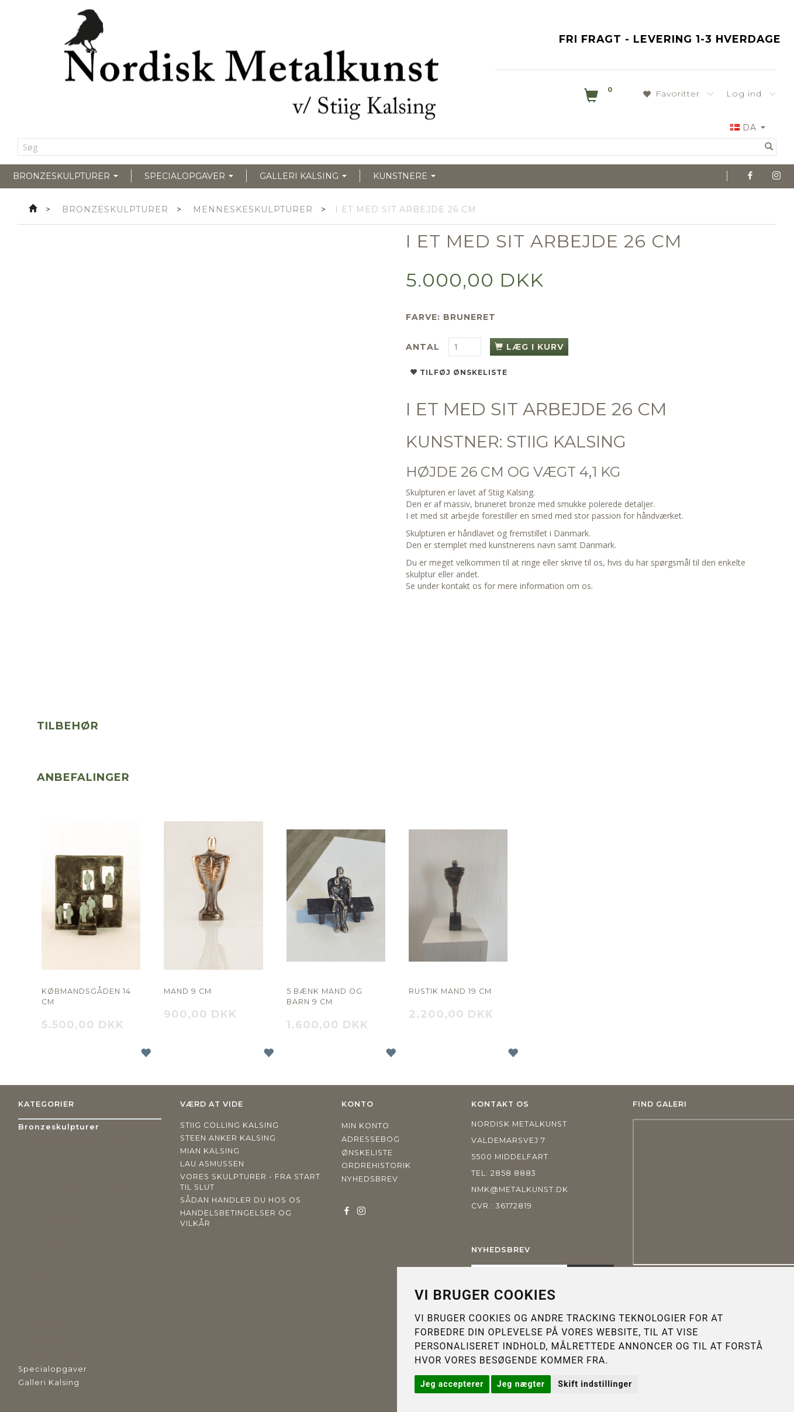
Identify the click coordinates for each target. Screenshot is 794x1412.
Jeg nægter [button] (521, 1384)
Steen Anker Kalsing (228, 1138)
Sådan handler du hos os (240, 1200)
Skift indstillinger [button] (595, 1384)
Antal (424, 347)
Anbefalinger (83, 777)
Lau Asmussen (212, 1163)
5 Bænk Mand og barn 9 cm (324, 996)
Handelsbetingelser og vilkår (236, 1218)
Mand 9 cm (188, 991)
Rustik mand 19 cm (450, 991)
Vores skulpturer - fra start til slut (250, 1181)
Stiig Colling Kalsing (229, 1125)
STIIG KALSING (566, 442)
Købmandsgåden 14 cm (86, 996)
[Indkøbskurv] (599, 98)
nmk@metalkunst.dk (519, 1189)
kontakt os (461, 585)
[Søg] (769, 147)
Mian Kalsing (210, 1150)
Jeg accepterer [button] (452, 1384)
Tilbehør (68, 725)
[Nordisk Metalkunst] (251, 67)
